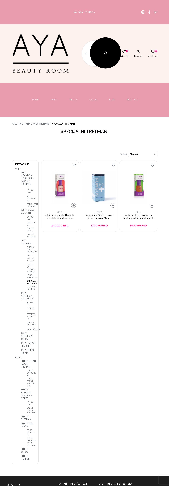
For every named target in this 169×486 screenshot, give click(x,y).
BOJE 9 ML (30, 303)
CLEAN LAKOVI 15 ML (31, 373)
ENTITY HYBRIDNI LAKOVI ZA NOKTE (26, 394)
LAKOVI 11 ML (31, 224)
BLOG (112, 99)
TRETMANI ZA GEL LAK (31, 316)
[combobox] (142, 154)
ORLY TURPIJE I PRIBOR (28, 344)
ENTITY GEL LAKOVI (27, 424)
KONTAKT (132, 99)
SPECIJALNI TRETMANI (63, 124)
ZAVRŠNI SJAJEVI (31, 260)
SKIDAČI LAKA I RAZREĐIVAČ (31, 249)
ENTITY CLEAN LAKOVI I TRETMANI (28, 364)
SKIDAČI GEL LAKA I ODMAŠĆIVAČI (31, 325)
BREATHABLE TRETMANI (31, 205)
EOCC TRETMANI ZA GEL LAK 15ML (31, 441)
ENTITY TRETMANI (26, 417)
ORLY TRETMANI (41, 124)
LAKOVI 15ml (30, 403)
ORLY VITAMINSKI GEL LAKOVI (27, 296)
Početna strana (21, 124)
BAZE (29, 255)
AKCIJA (93, 99)
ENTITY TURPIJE (25, 457)
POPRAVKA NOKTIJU (31, 288)
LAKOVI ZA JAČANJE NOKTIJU (31, 268)
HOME (35, 99)
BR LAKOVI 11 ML (31, 198)
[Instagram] (143, 12)
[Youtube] (155, 12)
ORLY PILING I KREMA (28, 351)
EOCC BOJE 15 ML (30, 432)
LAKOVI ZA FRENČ (31, 235)
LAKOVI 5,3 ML (30, 229)
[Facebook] (149, 12)
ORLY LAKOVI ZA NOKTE (28, 211)
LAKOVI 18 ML (30, 218)
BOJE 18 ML (30, 309)
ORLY (54, 99)
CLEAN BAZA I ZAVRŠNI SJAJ (31, 382)
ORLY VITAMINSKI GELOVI (27, 336)
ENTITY (73, 99)
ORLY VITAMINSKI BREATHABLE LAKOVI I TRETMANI (27, 178)
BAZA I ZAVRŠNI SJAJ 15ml (31, 410)
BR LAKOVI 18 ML (30, 190)
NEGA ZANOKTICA (31, 276)
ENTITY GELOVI (25, 450)
